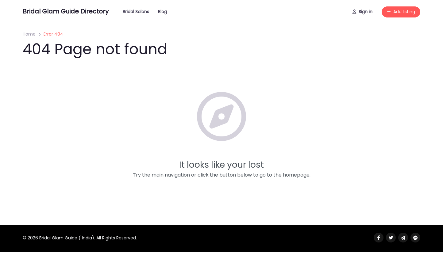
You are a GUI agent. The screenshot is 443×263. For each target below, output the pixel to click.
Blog (162, 12)
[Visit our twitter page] (391, 237)
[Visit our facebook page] (378, 237)
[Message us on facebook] (415, 237)
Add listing (401, 12)
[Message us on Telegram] (403, 237)
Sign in (362, 12)
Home (29, 34)
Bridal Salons (136, 12)
